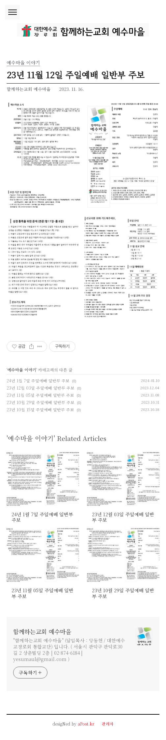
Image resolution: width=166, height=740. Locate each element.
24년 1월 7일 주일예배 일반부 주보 (38, 380)
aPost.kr (86, 724)
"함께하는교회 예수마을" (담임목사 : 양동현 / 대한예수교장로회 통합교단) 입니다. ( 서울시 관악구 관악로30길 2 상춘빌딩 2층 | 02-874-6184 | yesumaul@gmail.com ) (69, 649)
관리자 (108, 724)
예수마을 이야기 (21, 369)
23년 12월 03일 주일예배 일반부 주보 (40, 388)
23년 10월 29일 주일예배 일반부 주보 (40, 402)
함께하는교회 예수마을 (42, 631)
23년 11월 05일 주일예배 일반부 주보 (40, 395)
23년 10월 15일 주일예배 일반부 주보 (40, 409)
